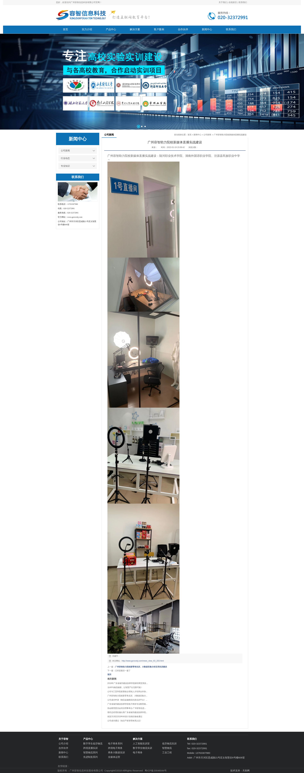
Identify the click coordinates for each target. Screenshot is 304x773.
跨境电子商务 (115, 748)
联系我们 (243, 2)
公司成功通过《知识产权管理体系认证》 (124, 721)
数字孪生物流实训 (142, 748)
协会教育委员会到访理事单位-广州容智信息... (126, 708)
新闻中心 (197, 135)
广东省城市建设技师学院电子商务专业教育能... (127, 704)
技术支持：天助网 (240, 770)
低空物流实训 (169, 743)
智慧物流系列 (90, 752)
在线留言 (233, 2)
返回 (109, 674)
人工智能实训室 (141, 743)
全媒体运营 (114, 757)
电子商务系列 (115, 743)
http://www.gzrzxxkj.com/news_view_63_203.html (143, 661)
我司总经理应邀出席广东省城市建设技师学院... (127, 712)
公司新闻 (207, 135)
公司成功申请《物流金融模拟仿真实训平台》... (127, 700)
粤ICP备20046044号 (156, 770)
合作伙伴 (63, 748)
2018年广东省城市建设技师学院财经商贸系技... (127, 683)
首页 (189, 135)
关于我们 (223, 2)
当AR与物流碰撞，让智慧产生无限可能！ (125, 687)
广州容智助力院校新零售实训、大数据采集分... (127, 696)
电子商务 (137, 752)
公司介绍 (63, 743)
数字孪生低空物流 (92, 743)
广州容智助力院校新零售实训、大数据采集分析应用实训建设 (141, 667)
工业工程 (167, 752)
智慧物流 (167, 748)
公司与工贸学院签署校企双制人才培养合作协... (127, 691)
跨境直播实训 (90, 748)
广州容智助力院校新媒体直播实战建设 (230, 135)
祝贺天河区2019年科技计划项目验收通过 (124, 716)
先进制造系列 (90, 757)
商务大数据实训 (116, 752)
